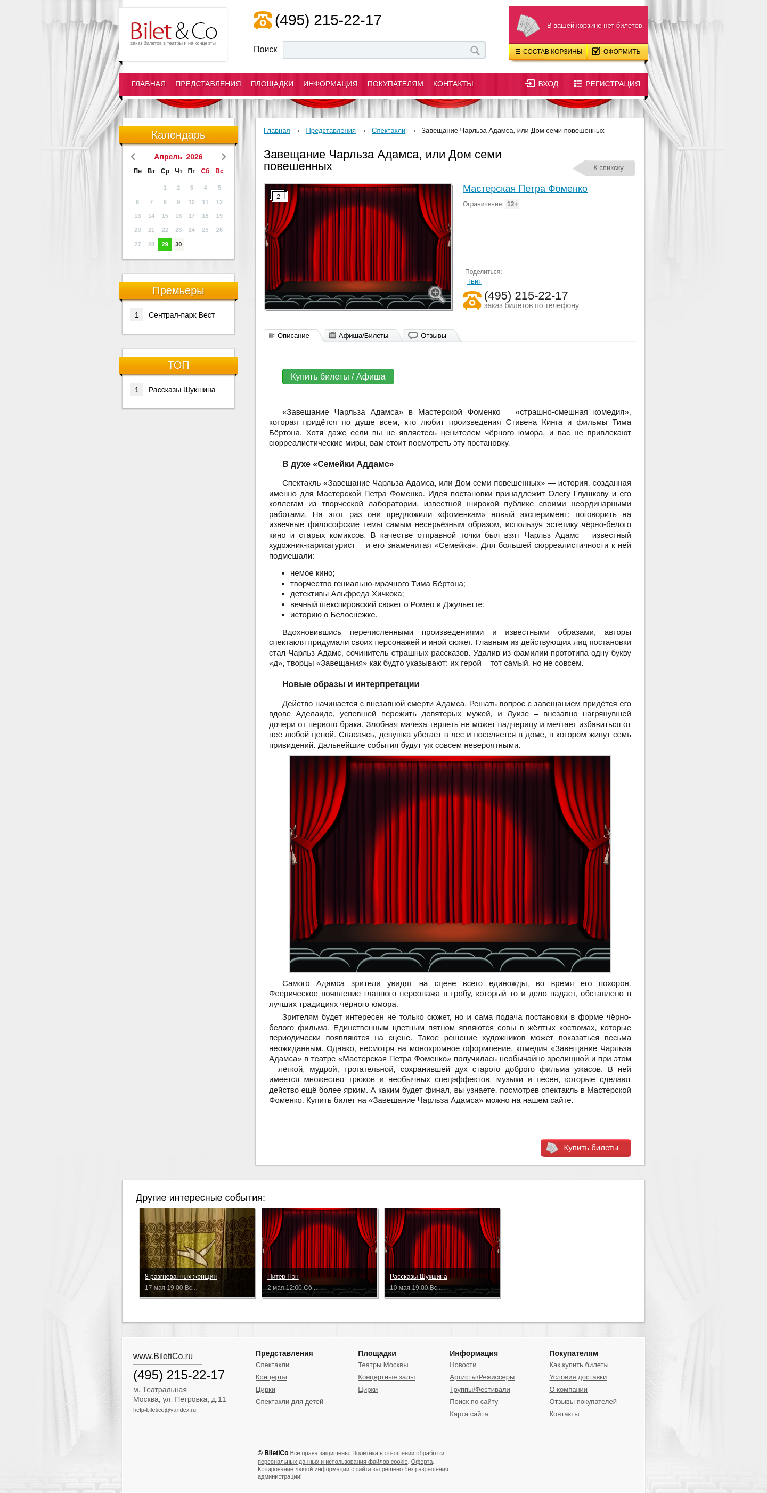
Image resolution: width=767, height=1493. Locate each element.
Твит (474, 281)
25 (205, 230)
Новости (463, 1365)
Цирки (265, 1389)
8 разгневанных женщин (181, 1276)
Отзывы (433, 336)
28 (151, 244)
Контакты (453, 83)
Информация (330, 83)
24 (192, 230)
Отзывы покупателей (583, 1402)
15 (165, 216)
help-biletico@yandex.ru (164, 1410)
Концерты (271, 1377)
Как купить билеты (578, 1365)
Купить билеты (591, 1147)
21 (151, 230)
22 (165, 230)
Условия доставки (578, 1377)
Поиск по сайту (474, 1402)
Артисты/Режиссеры (482, 1377)
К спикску (608, 168)
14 (151, 216)
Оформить (616, 51)
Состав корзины (548, 51)
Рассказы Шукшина (173, 389)
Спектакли (272, 1365)
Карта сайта (469, 1414)
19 (219, 216)
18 (205, 216)
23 (178, 230)
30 (178, 244)
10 (192, 202)
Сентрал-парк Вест (172, 314)
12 (219, 202)
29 (165, 244)
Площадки (272, 83)
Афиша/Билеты (364, 336)
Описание (293, 336)
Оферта (422, 1461)
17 (192, 216)
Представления (208, 83)
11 (205, 202)
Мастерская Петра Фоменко (525, 188)
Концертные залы (386, 1377)
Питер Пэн (283, 1276)
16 (178, 216)
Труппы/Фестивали (480, 1389)
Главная (149, 83)
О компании (568, 1389)
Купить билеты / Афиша (338, 376)
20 (137, 230)
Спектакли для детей (289, 1402)
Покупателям (395, 83)
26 (219, 230)
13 (137, 216)
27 (137, 244)
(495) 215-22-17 (328, 20)
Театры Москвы (383, 1365)
